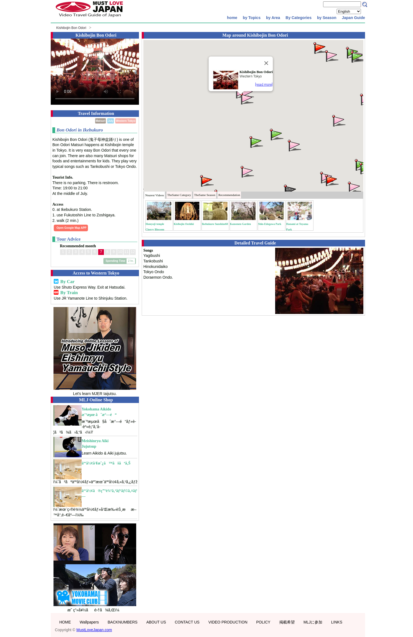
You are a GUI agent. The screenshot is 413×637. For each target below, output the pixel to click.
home (232, 17)
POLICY (263, 622)
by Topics (252, 17)
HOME (65, 622)
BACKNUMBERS (123, 622)
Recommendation (229, 195)
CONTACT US (187, 622)
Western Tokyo (125, 120)
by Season (326, 17)
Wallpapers (89, 622)
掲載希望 (287, 622)
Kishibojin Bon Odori (71, 28)
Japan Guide (353, 17)
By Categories (299, 17)
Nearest (154, 195)
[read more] (264, 84)
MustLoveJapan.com (94, 630)
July (110, 120)
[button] (246, 98)
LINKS (336, 622)
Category (179, 195)
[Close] (266, 63)
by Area (273, 17)
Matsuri (101, 120)
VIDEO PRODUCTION (228, 622)
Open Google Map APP (72, 227)
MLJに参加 (313, 622)
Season (204, 195)
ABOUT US (156, 622)
